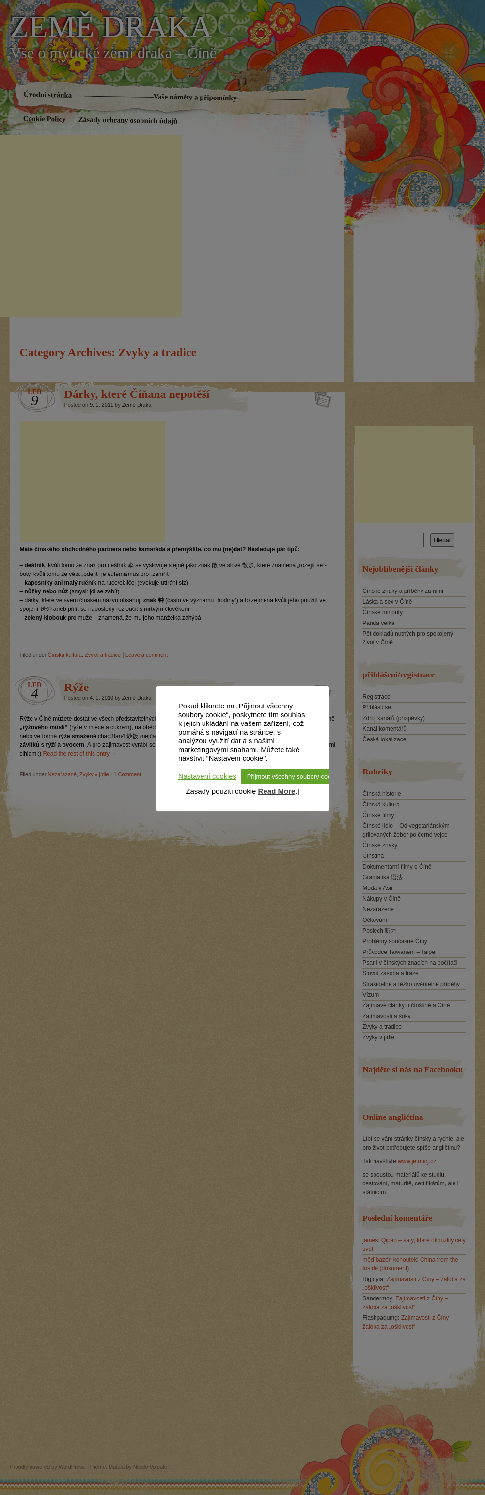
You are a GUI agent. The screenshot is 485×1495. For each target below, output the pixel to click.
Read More (277, 791)
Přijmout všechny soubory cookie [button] (293, 776)
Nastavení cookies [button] (207, 776)
